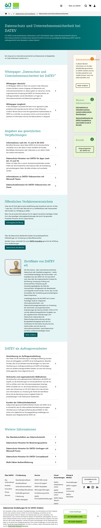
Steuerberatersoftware (23, 480)
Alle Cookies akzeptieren (75, 523)
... (11, 14)
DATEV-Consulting (36, 241)
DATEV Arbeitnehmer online (58, 484)
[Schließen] (98, 517)
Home (6, 13)
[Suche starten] (85, 6)
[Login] (94, 5)
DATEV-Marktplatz (22, 499)
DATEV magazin (71, 485)
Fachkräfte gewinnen (22, 493)
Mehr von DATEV (74, 6)
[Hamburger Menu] (62, 6)
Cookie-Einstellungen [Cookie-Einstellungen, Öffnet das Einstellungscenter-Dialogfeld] (75, 513)
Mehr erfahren (83, 85)
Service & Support (41, 483)
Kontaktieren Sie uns (91, 480)
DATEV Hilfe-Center (41, 480)
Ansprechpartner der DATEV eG (85, 149)
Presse (7, 492)
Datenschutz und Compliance (25, 14)
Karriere (7, 495)
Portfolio (7, 485)
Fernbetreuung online (42, 493)
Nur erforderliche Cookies (75, 518)
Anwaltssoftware (21, 483)
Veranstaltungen (71, 482)
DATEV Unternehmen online (58, 492)
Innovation (8, 489)
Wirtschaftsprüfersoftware (24, 490)
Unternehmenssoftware (23, 486)
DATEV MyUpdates (41, 486)
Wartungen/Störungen (42, 490)
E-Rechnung (20, 496)
